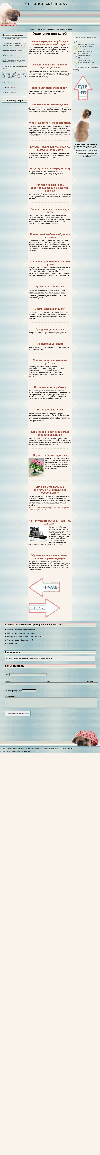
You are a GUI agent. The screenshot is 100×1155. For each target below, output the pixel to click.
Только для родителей (85, 51)
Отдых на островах (84, 60)
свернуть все (91, 37)
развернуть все (81, 37)
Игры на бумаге (83, 49)
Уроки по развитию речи (86, 44)
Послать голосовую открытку (87, 71)
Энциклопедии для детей (86, 62)
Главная (32, 29)
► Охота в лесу (11, 643)
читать (19, 38)
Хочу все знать (83, 53)
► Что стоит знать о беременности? (19, 640)
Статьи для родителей (45, 29)
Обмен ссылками (83, 58)
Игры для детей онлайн (85, 46)
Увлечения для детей (64, 29)
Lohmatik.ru (66, 750)
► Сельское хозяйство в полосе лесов (20, 630)
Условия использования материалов (16, 753)
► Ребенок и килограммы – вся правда (20, 633)
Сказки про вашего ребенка (87, 65)
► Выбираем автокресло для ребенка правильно (24, 637)
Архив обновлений (84, 55)
